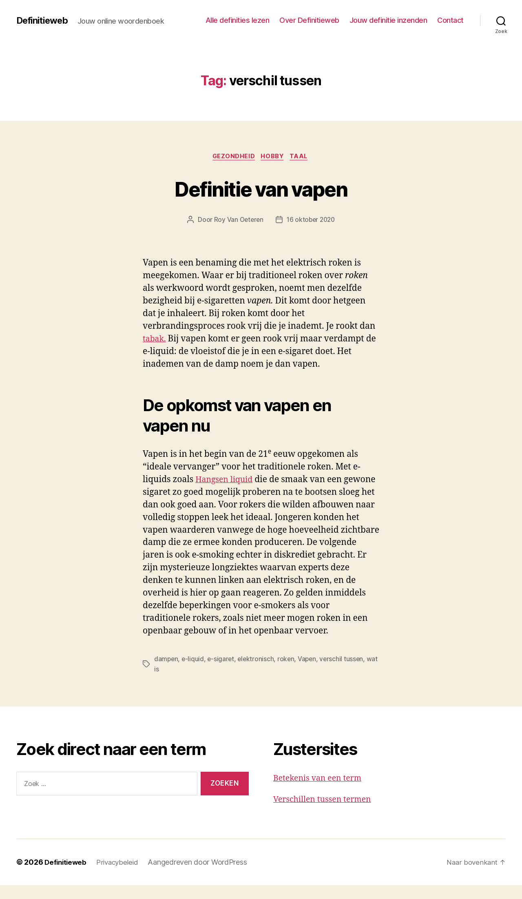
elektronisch (257, 673)
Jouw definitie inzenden (388, 20)
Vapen (310, 673)
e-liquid (193, 673)
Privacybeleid (121, 876)
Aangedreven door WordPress (202, 876)
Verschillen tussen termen (326, 813)
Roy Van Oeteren (237, 221)
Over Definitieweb (309, 20)
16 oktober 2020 (311, 221)
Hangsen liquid (226, 480)
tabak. (155, 339)
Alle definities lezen (238, 20)
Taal (302, 157)
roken (288, 673)
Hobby (273, 157)
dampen (166, 673)
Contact (450, 20)
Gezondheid (232, 157)
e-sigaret (222, 673)
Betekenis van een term (320, 791)
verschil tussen (345, 673)
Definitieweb (44, 20)
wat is (162, 683)
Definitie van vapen (261, 188)
